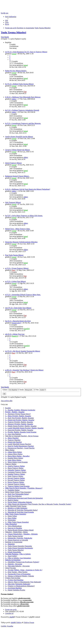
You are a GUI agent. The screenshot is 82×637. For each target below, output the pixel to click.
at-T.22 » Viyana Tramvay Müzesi (16, 268)
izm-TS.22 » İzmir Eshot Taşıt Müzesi (18, 308)
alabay (14, 99)
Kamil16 (27, 328)
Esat (25, 91)
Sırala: (27, 390)
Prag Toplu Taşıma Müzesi (14, 255)
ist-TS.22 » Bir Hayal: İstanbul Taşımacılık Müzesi (22, 351)
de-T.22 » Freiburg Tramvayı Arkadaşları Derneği (22, 110)
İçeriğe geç (4, 13)
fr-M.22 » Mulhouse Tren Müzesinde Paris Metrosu (22, 97)
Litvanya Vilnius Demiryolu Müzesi (17, 150)
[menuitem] (6, 20)
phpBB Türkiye (16, 622)
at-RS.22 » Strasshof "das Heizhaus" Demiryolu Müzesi (24, 370)
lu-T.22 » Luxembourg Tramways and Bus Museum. (23, 123)
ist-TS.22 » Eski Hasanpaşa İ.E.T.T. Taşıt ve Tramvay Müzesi (26, 52)
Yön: (40, 390)
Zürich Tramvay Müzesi (13, 163)
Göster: (11, 390)
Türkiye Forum (29, 622)
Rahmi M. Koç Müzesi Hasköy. (16, 71)
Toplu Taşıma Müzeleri (13, 32)
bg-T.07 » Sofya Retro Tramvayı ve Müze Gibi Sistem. (24, 215)
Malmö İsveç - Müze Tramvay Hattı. (17, 229)
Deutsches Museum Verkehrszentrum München (21, 242)
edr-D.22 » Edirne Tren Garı (14, 334)
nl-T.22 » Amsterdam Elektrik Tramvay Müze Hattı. (23, 295)
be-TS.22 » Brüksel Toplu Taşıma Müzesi (19, 84)
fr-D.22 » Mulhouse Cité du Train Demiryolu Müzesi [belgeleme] (27, 189)
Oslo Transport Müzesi (13, 202)
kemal (14, 54)
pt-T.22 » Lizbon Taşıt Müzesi (15, 281)
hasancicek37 (16, 323)
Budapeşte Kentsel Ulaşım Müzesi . (17, 176)
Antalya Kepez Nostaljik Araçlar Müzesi (19, 136)
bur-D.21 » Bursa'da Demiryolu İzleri (18, 321)
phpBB (11, 617)
